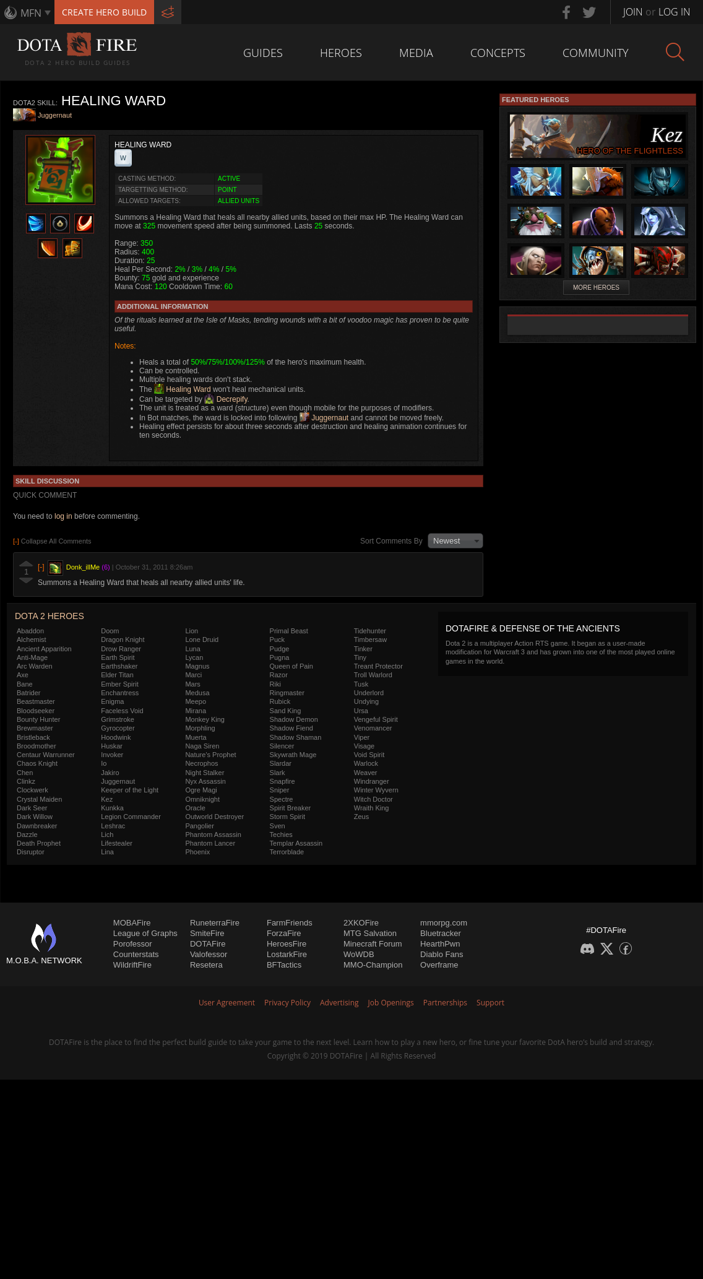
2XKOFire (361, 922)
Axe (22, 675)
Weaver (365, 772)
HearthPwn (440, 943)
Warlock (366, 763)
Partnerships (445, 1002)
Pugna (280, 657)
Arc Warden (35, 666)
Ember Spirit (120, 684)
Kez (107, 799)
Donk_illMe (83, 567)
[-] (41, 567)
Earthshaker (119, 666)
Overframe (439, 964)
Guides (263, 52)
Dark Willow (35, 816)
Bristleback (33, 737)
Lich (107, 834)
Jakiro (110, 772)
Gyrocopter (117, 728)
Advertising (339, 1002)
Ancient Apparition (44, 649)
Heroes (341, 52)
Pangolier (199, 826)
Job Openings (391, 1002)
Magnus (197, 666)
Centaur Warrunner (46, 754)
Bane (25, 684)
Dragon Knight (122, 639)
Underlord (369, 692)
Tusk (361, 684)
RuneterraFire (214, 922)
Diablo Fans (441, 954)
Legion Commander (131, 816)
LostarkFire (287, 954)
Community (596, 52)
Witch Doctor (373, 799)
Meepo (195, 701)
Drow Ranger (121, 649)
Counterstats (136, 954)
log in (63, 516)
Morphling (200, 728)
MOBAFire (132, 922)
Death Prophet (39, 843)
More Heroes (596, 287)
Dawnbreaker (37, 826)
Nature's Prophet (210, 754)
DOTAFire (208, 943)
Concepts (497, 52)
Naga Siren (202, 746)
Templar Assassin (296, 843)
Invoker (112, 754)
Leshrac (113, 826)
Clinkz (26, 781)
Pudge (280, 649)
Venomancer (373, 728)
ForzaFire (284, 933)
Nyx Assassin (205, 781)
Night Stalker (204, 772)
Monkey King (205, 719)
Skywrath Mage (293, 754)
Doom (110, 631)
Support (490, 1002)
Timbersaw (370, 639)
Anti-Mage (32, 657)
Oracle (195, 808)
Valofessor (208, 954)
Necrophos (201, 763)
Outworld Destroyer (214, 816)
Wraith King (371, 808)
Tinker (363, 649)
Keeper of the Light (129, 790)
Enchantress (120, 692)
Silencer (282, 746)
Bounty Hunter (38, 719)
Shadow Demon (294, 719)
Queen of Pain (291, 666)
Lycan (194, 657)
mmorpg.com (443, 922)
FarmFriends (290, 922)
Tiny (360, 657)
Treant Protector (378, 666)
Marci (193, 675)
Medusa (197, 692)
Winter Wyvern (376, 790)
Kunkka (112, 808)
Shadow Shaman (296, 737)
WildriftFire (132, 964)
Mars (192, 684)
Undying (366, 701)
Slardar (280, 763)
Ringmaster (287, 692)
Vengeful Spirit (376, 719)
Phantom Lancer (210, 843)
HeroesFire (286, 943)
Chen (25, 772)
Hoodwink (116, 737)
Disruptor (31, 852)
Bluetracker (440, 933)
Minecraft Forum (372, 943)
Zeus (361, 816)
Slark (277, 772)
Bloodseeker (35, 710)
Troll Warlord (373, 675)
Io (103, 763)
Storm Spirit (287, 816)
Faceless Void (122, 710)
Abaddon (30, 631)
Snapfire (282, 781)
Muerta (195, 737)
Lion (191, 631)
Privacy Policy (287, 1002)
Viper (361, 737)
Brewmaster (35, 728)
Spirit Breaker (290, 808)
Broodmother (36, 746)
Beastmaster (36, 701)
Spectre (281, 799)
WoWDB (358, 954)
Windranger (371, 781)
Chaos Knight (37, 763)
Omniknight (202, 799)
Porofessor (132, 943)
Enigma (112, 701)
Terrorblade (287, 852)
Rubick (280, 701)
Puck (277, 639)
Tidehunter (370, 631)
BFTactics (284, 964)
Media (416, 52)
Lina (107, 852)
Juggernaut (55, 115)
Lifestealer (116, 843)
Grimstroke (117, 719)
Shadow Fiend (291, 728)
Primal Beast (289, 631)
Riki (275, 684)
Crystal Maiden (39, 799)
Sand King (285, 710)
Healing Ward (182, 389)
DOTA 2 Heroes (49, 616)
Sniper (280, 790)
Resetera (206, 964)
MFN (30, 13)
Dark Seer (32, 808)
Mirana (195, 710)
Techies (281, 834)
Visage (364, 746)
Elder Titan (117, 675)
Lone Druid (201, 639)
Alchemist (31, 639)
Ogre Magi (201, 790)
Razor (279, 675)
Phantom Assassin (213, 834)
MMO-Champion (372, 964)
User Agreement (227, 1002)
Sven (277, 826)
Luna (192, 649)
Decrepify (225, 399)
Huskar (112, 746)
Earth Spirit (117, 657)
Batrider (29, 692)
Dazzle (27, 834)
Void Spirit (369, 754)
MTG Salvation (370, 933)
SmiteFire (207, 933)
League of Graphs (145, 933)
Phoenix (197, 852)
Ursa (361, 710)
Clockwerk (32, 790)
